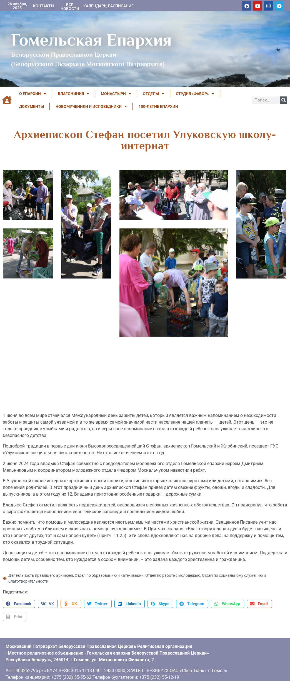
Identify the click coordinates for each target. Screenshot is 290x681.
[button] (19, 599)
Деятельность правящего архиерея (40, 571)
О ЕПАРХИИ (32, 93)
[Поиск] (283, 100)
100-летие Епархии (158, 106)
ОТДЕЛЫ (153, 93)
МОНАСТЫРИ (116, 93)
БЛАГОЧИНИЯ (73, 93)
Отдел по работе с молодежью (172, 571)
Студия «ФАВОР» (195, 93)
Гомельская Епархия (91, 39)
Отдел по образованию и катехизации (109, 571)
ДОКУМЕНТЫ (31, 106)
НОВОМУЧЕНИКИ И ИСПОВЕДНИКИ (91, 106)
